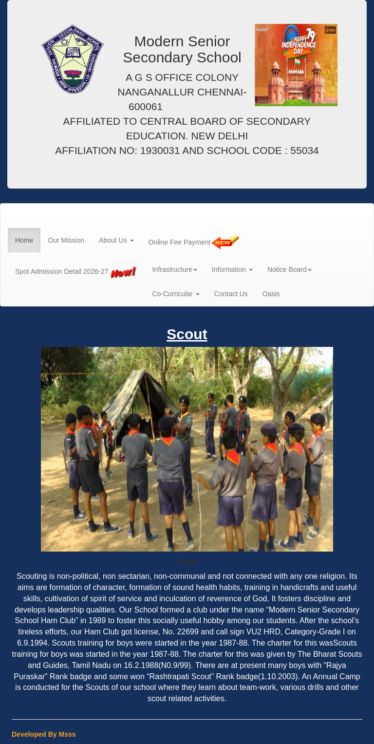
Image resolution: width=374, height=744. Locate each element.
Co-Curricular (175, 294)
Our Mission (66, 240)
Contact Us (231, 294)
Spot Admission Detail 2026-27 (76, 272)
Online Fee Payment (194, 242)
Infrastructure (174, 269)
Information (232, 269)
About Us (116, 240)
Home (24, 240)
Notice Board (289, 269)
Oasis (271, 294)
